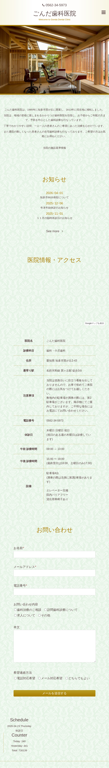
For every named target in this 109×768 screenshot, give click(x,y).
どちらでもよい (79, 678)
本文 (17, 627)
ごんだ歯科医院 (54, 13)
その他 (45, 615)
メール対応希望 (51, 678)
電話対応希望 (26, 678)
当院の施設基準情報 (54, 147)
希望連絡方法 (23, 672)
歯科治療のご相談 (29, 609)
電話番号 (20, 585)
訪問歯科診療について (62, 609)
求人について (26, 615)
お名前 (19, 548)
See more (54, 231)
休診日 (19, 730)
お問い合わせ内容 (26, 604)
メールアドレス (25, 567)
